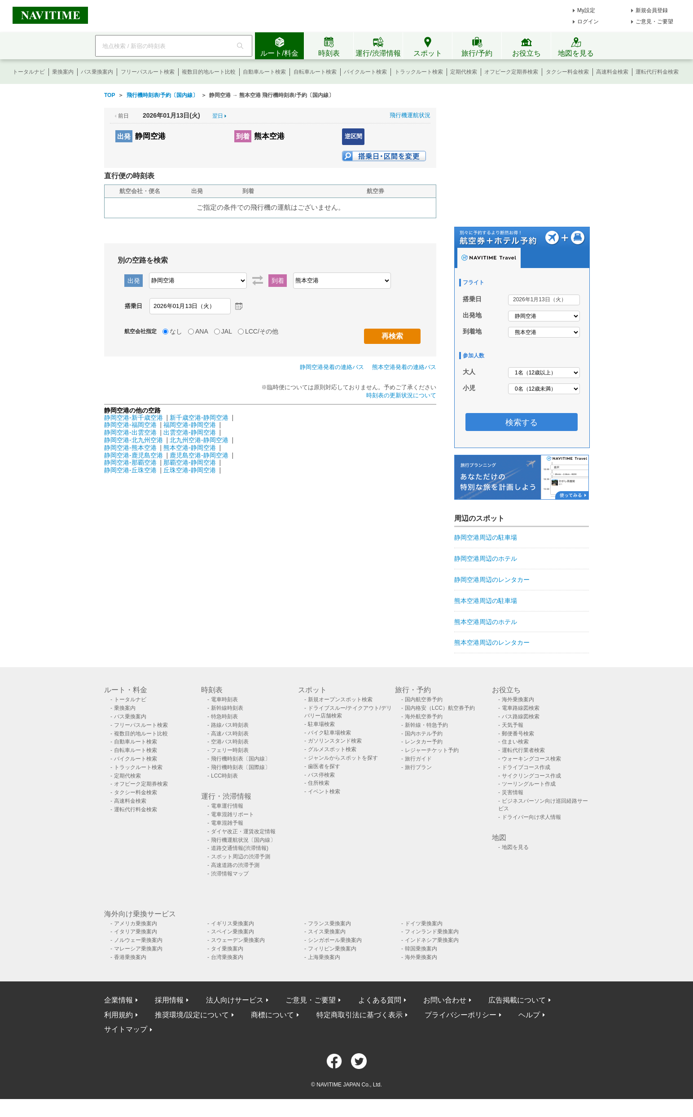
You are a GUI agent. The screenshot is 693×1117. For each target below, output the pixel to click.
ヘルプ (529, 1015)
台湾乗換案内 (227, 957)
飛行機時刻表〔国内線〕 (240, 759)
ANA (201, 331)
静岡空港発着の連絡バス (332, 367)
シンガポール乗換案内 (335, 940)
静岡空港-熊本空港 (130, 447)
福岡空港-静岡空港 (189, 424)
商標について (272, 1015)
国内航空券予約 (424, 699)
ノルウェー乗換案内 (138, 940)
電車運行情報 (227, 806)
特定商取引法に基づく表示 (359, 1015)
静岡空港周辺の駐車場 (485, 537)
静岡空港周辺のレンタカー (492, 579)
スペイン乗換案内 (232, 931)
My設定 (586, 10)
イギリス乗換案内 (232, 923)
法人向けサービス (234, 1000)
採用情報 (169, 1000)
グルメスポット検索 (332, 749)
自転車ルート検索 (315, 72)
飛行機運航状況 (410, 115)
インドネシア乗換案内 (432, 940)
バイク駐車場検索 (329, 733)
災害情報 (512, 792)
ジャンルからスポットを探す (343, 758)
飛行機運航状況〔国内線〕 (243, 840)
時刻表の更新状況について (401, 395)
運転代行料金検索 (657, 72)
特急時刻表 (224, 716)
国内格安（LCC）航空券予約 (440, 708)
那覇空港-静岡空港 (189, 462)
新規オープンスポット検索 (340, 699)
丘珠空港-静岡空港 (189, 470)
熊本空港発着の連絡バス (404, 367)
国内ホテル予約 (424, 733)
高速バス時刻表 (230, 733)
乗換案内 (63, 72)
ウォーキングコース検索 (531, 759)
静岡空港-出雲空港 (130, 432)
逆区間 (353, 136)
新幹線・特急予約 (426, 725)
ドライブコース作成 (526, 767)
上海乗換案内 (324, 957)
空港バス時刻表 (230, 742)
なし (176, 331)
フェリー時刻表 (230, 750)
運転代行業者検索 (523, 750)
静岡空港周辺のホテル (485, 558)
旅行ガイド (418, 759)
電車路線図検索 (520, 708)
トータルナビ (29, 72)
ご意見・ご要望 (654, 21)
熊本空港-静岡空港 (189, 447)
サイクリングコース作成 (531, 776)
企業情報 (118, 1000)
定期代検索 (463, 72)
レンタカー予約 (424, 742)
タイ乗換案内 (227, 948)
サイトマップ (125, 1029)
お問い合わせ (444, 1000)
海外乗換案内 (518, 699)
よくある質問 (379, 1000)
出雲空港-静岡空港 (189, 432)
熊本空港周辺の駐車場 (485, 600)
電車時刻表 (224, 699)
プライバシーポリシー (460, 1015)
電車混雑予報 (227, 823)
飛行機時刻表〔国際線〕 (240, 767)
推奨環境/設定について (191, 1015)
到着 (243, 136)
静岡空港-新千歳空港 (133, 417)
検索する (521, 422)
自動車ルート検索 (264, 72)
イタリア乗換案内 (135, 931)
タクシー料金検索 (567, 72)
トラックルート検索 (419, 72)
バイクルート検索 (365, 72)
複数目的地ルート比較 (209, 72)
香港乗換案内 (130, 957)
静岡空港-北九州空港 (133, 440)
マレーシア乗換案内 (138, 948)
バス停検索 (321, 775)
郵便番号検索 (518, 733)
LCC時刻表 (224, 776)
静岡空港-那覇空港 (130, 462)
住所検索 (318, 783)
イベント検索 (324, 791)
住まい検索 (515, 742)
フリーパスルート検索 (148, 72)
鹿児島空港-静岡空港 (199, 455)
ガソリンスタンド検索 (335, 741)
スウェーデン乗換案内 (238, 940)
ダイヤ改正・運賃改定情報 (243, 831)
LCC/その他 (261, 331)
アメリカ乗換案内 (135, 923)
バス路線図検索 (520, 716)
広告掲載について (517, 1000)
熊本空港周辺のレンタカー (492, 642)
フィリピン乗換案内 (332, 948)
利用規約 (118, 1015)
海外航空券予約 (424, 716)
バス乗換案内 (97, 72)
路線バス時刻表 (230, 725)
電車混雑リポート (232, 814)
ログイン (588, 21)
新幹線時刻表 (227, 708)
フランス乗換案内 (329, 923)
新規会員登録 (652, 10)
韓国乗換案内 (421, 948)
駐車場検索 (321, 724)
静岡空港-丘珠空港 (130, 470)
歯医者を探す (324, 766)
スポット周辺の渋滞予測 (240, 856)
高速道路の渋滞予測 (235, 865)
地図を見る (515, 847)
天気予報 (512, 725)
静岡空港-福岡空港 (130, 424)
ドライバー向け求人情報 (531, 817)
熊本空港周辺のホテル (485, 621)
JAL (226, 331)
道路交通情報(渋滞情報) (239, 848)
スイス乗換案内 (327, 931)
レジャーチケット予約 (432, 750)
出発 (124, 136)
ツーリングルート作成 (529, 784)
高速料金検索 (612, 72)
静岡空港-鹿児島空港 (133, 455)
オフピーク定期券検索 (511, 72)
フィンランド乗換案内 (432, 931)
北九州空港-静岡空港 (199, 440)
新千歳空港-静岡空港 (199, 417)
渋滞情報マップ (230, 874)
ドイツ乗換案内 (424, 923)
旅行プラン (418, 767)
